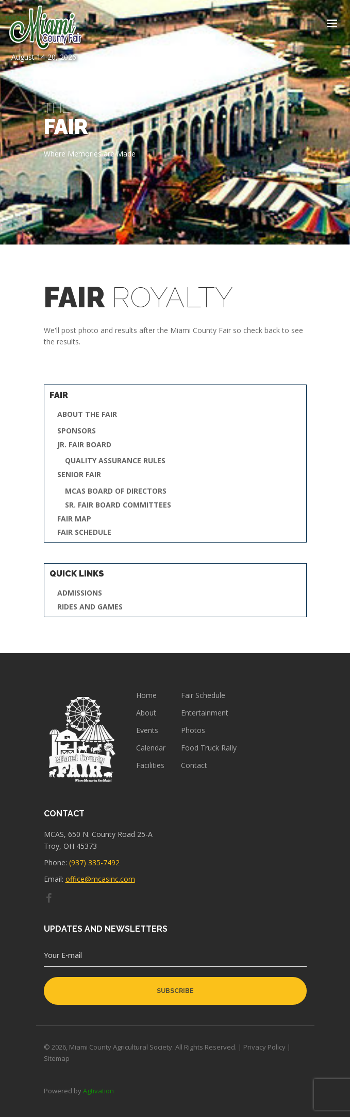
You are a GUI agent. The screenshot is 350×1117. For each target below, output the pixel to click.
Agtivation (98, 1090)
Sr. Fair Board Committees (118, 505)
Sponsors (76, 431)
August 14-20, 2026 (43, 33)
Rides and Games (90, 607)
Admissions (79, 593)
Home (146, 695)
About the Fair (87, 414)
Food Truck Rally (209, 748)
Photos (193, 730)
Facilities (150, 765)
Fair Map (74, 519)
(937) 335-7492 (94, 862)
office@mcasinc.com (100, 879)
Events (147, 730)
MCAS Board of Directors (115, 491)
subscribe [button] (175, 990)
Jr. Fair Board (84, 445)
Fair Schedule (84, 532)
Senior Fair (79, 474)
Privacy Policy (264, 1047)
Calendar (150, 748)
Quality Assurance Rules (115, 461)
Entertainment (204, 713)
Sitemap (57, 1058)
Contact (194, 765)
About (146, 713)
